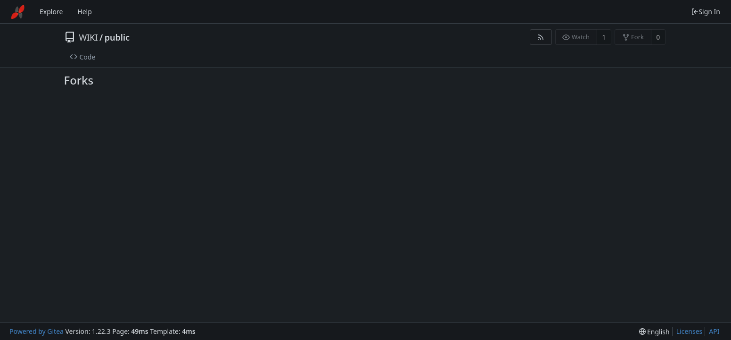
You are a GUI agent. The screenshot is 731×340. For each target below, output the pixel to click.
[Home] (18, 11)
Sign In (705, 11)
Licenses (689, 331)
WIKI (88, 37)
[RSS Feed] (541, 37)
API (714, 331)
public (117, 37)
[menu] (654, 331)
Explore (51, 11)
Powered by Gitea (36, 331)
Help (84, 11)
